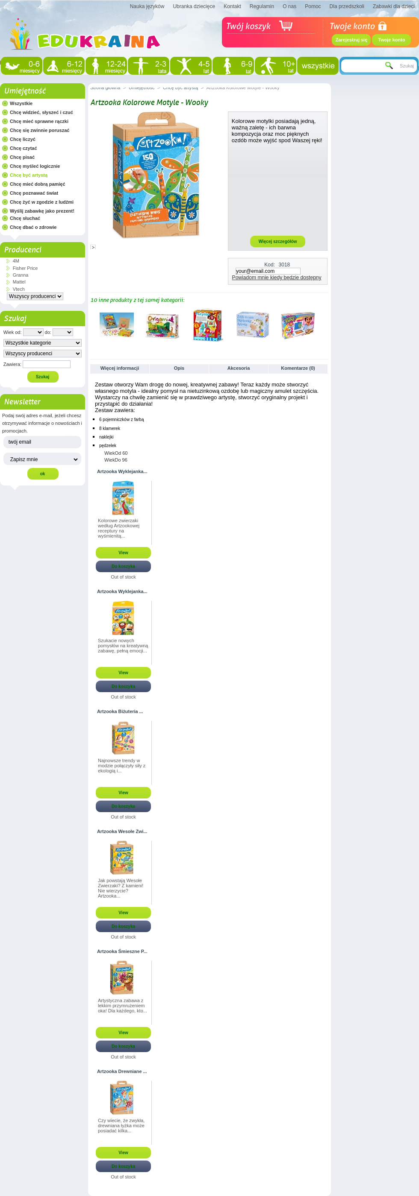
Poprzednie (92, 324)
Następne (325, 324)
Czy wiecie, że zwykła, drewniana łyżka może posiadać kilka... (121, 1125)
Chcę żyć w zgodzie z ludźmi (42, 202)
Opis (179, 368)
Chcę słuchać (25, 218)
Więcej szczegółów (278, 241)
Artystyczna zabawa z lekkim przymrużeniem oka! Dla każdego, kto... (122, 1005)
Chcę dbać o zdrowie (33, 227)
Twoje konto (391, 39)
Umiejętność (24, 91)
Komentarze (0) (298, 368)
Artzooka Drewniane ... (122, 1071)
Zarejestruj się (352, 39)
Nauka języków (147, 6)
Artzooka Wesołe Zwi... (122, 831)
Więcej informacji (119, 368)
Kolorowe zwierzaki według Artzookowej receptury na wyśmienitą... (118, 528)
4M (16, 260)
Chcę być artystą (28, 175)
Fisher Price (25, 268)
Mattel (19, 281)
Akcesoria (238, 368)
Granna (21, 275)
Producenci (22, 249)
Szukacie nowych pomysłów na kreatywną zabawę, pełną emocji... (123, 645)
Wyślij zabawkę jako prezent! (42, 210)
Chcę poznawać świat (34, 193)
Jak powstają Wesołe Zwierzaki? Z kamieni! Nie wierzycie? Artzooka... (120, 888)
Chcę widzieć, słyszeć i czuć (41, 112)
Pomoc (313, 6)
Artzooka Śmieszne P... (122, 951)
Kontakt (232, 6)
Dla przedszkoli (347, 6)
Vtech (19, 289)
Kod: (269, 265)
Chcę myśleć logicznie (35, 166)
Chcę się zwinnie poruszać (39, 130)
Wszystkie (21, 103)
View (123, 552)
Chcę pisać (22, 157)
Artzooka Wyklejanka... (122, 471)
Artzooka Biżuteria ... (120, 711)
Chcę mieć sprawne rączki (39, 121)
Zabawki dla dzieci (394, 6)
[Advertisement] (278, 189)
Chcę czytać (23, 148)
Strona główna (105, 87)
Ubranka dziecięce (194, 6)
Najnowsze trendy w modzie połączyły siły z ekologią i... (121, 765)
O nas (289, 6)
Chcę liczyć (22, 139)
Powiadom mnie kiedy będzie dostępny (277, 278)
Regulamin (262, 6)
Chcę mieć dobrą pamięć (37, 184)
